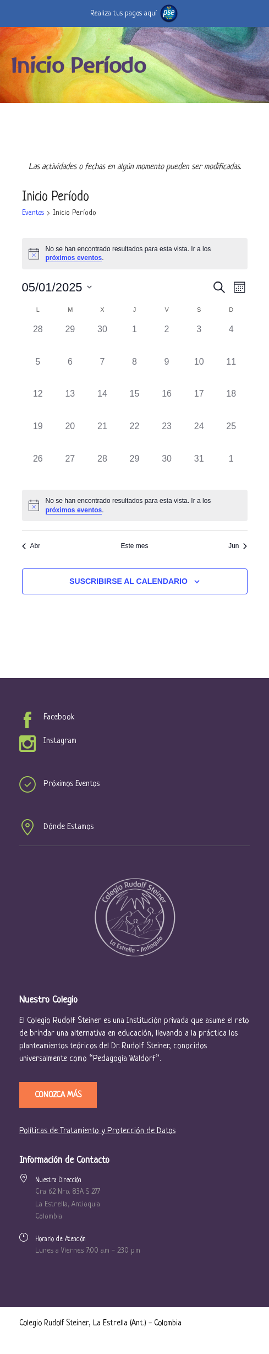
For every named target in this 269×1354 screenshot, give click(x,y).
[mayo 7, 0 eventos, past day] (102, 371)
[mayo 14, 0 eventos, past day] (102, 403)
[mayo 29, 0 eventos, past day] (134, 468)
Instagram (59, 741)
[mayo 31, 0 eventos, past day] (199, 468)
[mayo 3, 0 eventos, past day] (199, 339)
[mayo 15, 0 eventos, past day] (134, 403)
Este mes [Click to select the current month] (134, 546)
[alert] (135, 505)
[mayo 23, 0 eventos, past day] (167, 436)
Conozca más (58, 1095)
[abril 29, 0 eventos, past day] (70, 339)
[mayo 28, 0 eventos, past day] (102, 468)
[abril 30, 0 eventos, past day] (102, 339)
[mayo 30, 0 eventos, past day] (167, 468)
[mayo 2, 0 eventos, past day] (167, 339)
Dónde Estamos (68, 827)
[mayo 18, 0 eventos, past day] (231, 403)
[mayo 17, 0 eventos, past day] (199, 403)
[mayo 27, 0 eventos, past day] (70, 468)
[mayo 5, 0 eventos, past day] (38, 371)
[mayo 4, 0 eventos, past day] (231, 339)
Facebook (59, 717)
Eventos (33, 213)
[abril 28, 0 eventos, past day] (38, 339)
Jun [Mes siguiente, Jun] (237, 546)
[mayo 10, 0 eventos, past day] (199, 371)
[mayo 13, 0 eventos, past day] (70, 403)
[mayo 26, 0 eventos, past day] (38, 468)
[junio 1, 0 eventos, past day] (231, 468)
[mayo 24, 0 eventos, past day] (199, 436)
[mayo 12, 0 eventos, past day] (38, 403)
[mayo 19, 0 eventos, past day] (38, 436)
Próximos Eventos (71, 784)
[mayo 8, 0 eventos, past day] (134, 371)
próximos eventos (74, 258)
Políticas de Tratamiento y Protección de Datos (97, 1131)
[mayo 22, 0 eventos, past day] (134, 436)
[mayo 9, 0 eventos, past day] (167, 371)
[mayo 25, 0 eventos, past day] (231, 436)
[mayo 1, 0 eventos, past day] (134, 339)
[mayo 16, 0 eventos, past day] (167, 403)
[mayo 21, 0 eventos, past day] (102, 436)
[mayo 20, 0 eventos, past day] (70, 436)
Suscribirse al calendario (128, 581)
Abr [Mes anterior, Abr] (31, 546)
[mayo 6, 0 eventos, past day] (70, 371)
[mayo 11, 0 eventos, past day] (231, 371)
